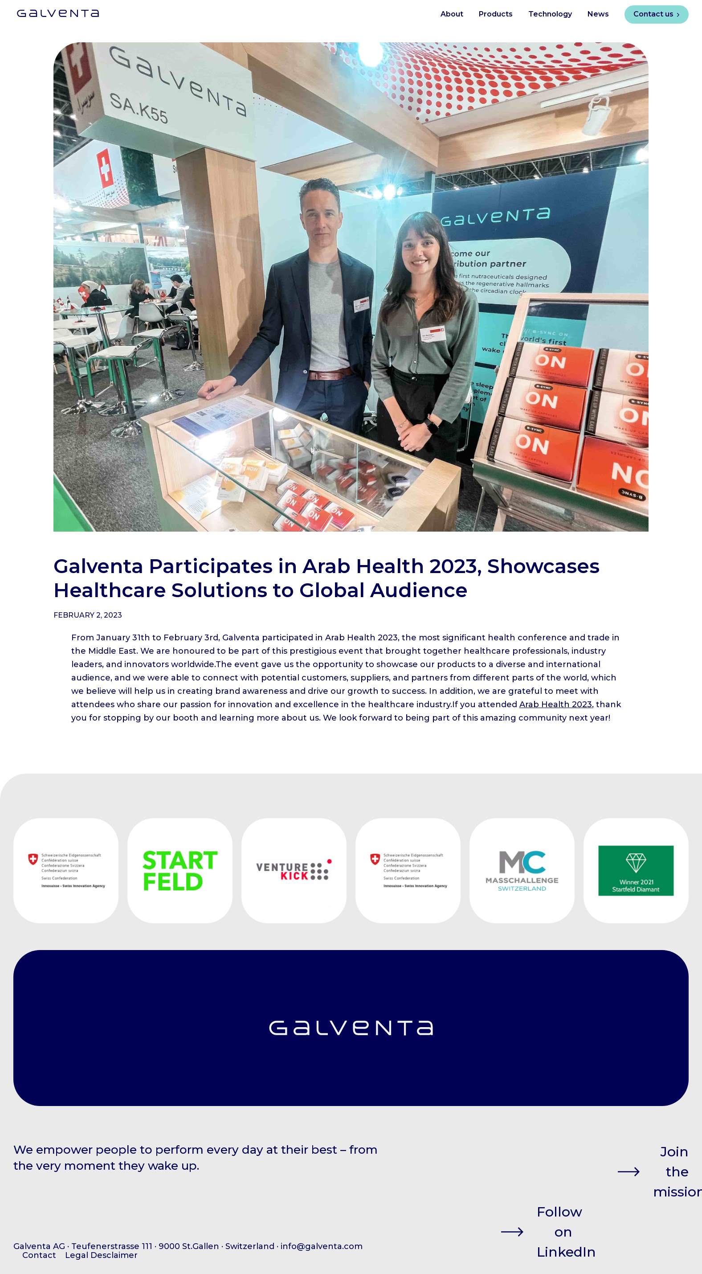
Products (496, 14)
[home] (51, 10)
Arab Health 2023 (555, 704)
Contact (39, 1255)
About (452, 14)
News (598, 14)
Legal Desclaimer (101, 1255)
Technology (550, 14)
